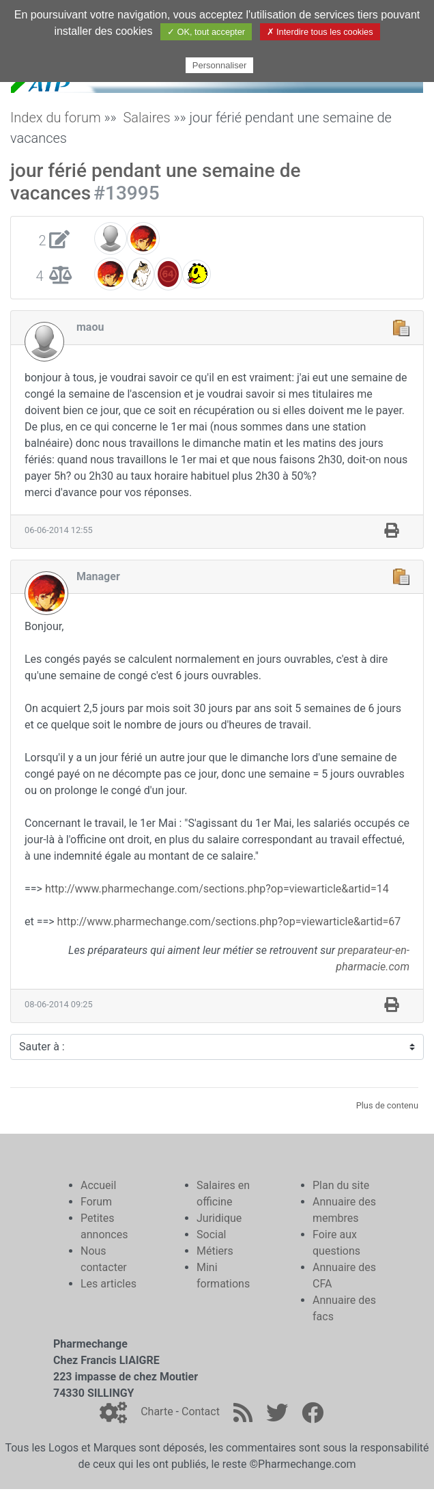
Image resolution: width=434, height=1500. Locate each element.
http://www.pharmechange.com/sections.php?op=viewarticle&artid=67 (229, 921)
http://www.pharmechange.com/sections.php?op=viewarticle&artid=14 (217, 888)
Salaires (146, 117)
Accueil (98, 1185)
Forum (96, 1201)
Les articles (108, 1283)
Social (211, 1234)
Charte (157, 1411)
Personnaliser (219, 65)
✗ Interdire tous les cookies (320, 32)
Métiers (215, 1250)
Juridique (219, 1218)
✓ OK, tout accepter (206, 32)
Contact (201, 1411)
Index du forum (55, 117)
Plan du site (341, 1185)
